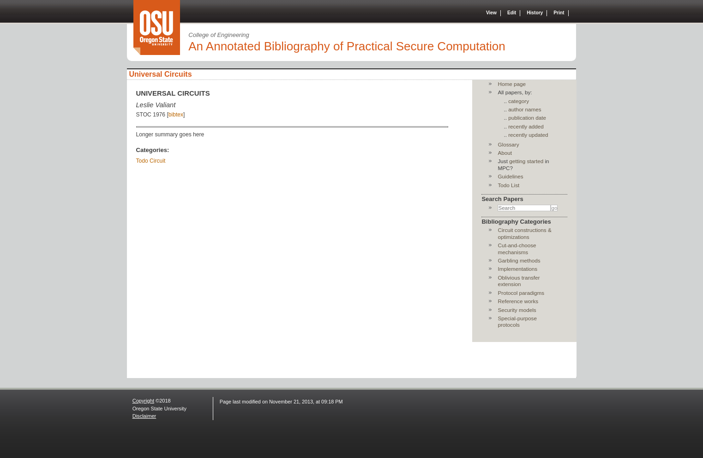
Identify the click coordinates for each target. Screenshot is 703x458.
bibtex (175, 114)
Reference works (518, 301)
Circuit (157, 161)
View (491, 12)
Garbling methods (519, 260)
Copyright (143, 400)
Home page (511, 84)
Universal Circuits (160, 74)
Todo (142, 161)
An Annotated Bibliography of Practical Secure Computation (346, 46)
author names (524, 109)
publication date (527, 118)
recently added (526, 126)
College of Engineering (218, 34)
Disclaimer (144, 416)
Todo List (508, 185)
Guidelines (510, 176)
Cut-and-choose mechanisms (517, 248)
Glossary (508, 144)
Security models (517, 310)
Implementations (517, 269)
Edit (511, 12)
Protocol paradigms (521, 293)
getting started (526, 161)
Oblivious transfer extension (519, 281)
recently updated (528, 135)
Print (558, 12)
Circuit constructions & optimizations (524, 233)
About (505, 153)
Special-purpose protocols (517, 321)
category (518, 101)
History (535, 12)
